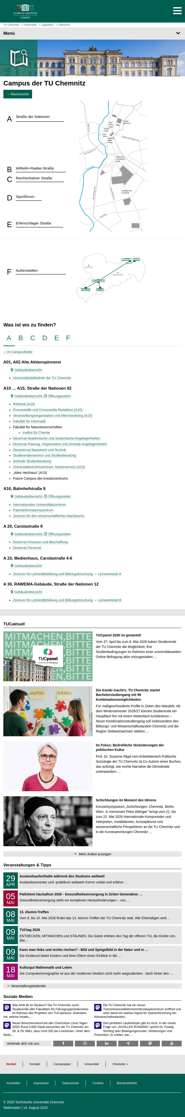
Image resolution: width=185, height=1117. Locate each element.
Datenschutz (70, 1083)
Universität (92, 1064)
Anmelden (13, 1083)
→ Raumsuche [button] (18, 94)
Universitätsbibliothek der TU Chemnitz (42, 378)
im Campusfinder (20, 352)
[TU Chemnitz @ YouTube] (172, 1043)
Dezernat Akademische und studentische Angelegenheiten (56, 438)
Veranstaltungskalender (28, 986)
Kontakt (35, 1064)
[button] (172, 11)
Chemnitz (118, 1064)
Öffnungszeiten (57, 396)
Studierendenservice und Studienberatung (44, 455)
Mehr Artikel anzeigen (95, 854)
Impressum (41, 1083)
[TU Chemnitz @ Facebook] (63, 1043)
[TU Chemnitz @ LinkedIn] (107, 1043)
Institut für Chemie (36, 433)
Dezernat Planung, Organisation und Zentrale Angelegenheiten (60, 444)
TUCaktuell (14, 624)
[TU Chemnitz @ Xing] (128, 1043)
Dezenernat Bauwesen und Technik (39, 450)
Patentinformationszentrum (33, 510)
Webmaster (11, 1108)
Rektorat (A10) (24, 404)
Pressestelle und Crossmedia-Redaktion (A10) (47, 410)
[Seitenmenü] (92, 33)
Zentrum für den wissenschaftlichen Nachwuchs (48, 516)
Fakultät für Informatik (29, 421)
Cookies (98, 1083)
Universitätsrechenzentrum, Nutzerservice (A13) (49, 467)
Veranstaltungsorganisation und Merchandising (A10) (52, 415)
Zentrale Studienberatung (32, 461)
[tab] (9, 338)
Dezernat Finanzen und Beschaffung (40, 542)
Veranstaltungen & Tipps (27, 865)
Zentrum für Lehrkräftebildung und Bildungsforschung (53, 574)
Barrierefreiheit (127, 1083)
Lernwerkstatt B (109, 600)
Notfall (11, 1064)
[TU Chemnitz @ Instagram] (85, 1043)
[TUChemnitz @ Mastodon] (150, 1043)
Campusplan (62, 1064)
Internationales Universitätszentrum (39, 505)
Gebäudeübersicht (26, 370)
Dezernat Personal (27, 548)
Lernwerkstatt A (109, 574)
